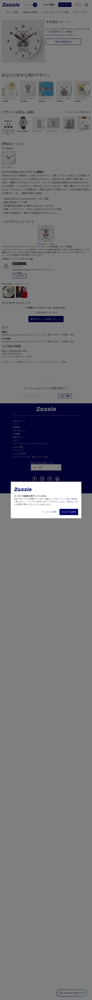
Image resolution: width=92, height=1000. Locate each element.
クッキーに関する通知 (67, 499)
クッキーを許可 (69, 512)
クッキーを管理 (49, 512)
